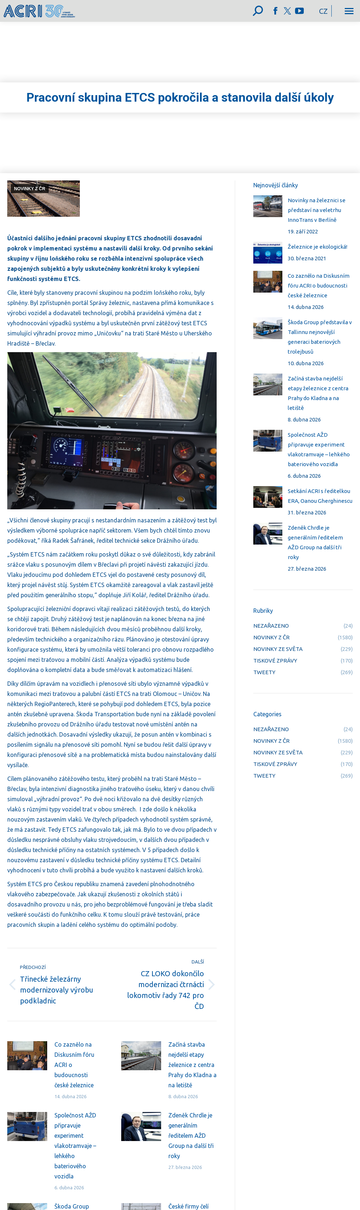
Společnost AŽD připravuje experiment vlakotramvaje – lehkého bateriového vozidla (75, 1146)
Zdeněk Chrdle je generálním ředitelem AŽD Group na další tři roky (191, 1135)
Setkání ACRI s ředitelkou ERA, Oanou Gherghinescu (320, 496)
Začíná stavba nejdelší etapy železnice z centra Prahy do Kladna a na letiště (192, 1064)
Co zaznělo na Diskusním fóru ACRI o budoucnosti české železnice (74, 1064)
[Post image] (27, 1055)
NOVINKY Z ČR (29, 188)
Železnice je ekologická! (317, 247)
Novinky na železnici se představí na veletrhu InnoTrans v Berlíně (316, 210)
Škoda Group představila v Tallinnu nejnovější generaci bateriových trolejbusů (320, 337)
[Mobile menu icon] (349, 11)
